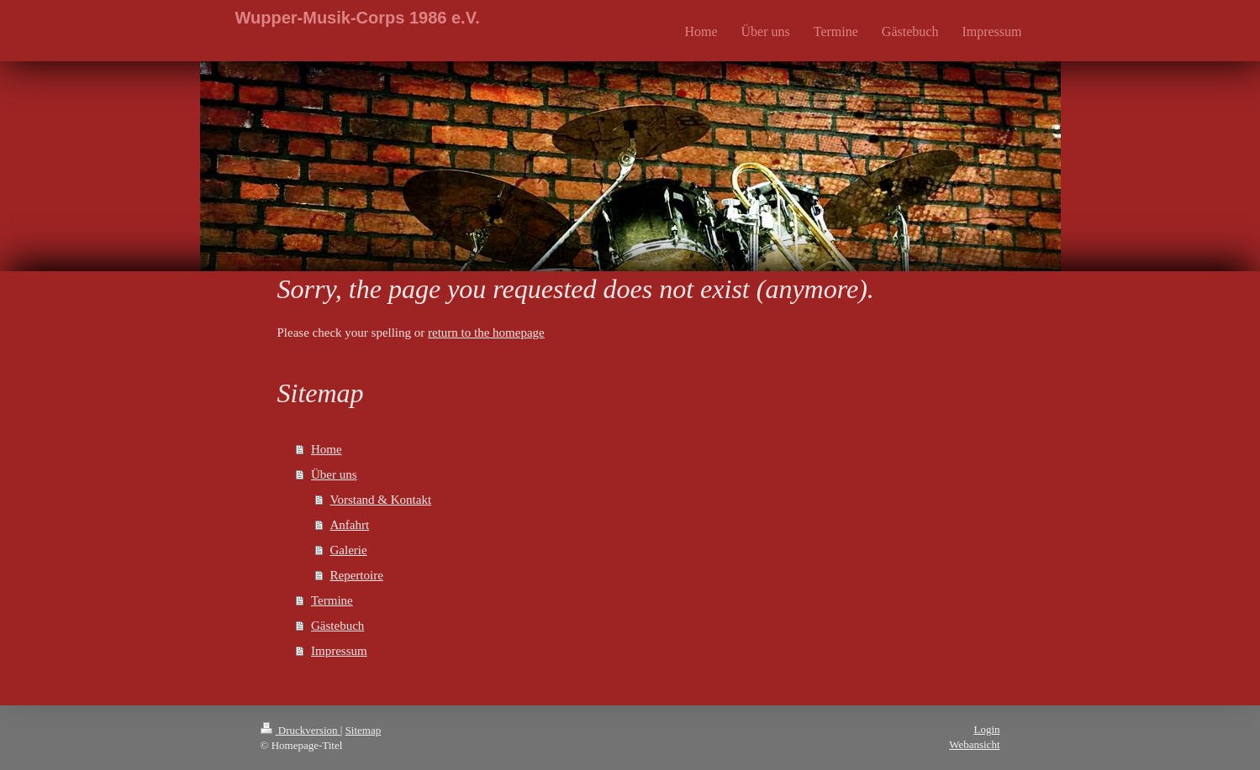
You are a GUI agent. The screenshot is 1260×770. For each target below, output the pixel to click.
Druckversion (300, 730)
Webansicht (974, 744)
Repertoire (356, 575)
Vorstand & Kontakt (381, 499)
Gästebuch (337, 625)
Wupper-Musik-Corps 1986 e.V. (357, 17)
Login (986, 729)
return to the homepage (486, 332)
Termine (332, 600)
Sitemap (363, 730)
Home (326, 449)
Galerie (348, 550)
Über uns (334, 474)
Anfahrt (350, 525)
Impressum (339, 650)
